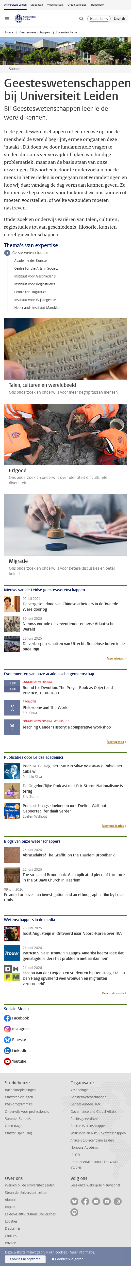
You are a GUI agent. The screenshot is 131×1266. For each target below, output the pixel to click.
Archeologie (79, 1090)
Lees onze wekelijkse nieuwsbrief (95, 1185)
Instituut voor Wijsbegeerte (35, 300)
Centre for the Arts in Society (36, 268)
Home (9, 32)
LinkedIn (15, 1051)
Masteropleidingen (19, 1097)
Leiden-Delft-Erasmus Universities (30, 1214)
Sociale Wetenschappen (88, 1126)
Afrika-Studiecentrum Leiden (92, 1140)
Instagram (17, 1029)
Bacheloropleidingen (20, 1090)
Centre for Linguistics (30, 292)
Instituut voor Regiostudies (34, 284)
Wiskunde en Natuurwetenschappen (98, 1133)
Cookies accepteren (25, 1259)
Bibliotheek (97, 5)
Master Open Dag (18, 1133)
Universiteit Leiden (15, 5)
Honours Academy (84, 1147)
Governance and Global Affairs (93, 1111)
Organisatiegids (76, 5)
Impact (10, 1207)
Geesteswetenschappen (30, 252)
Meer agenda (115, 742)
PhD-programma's (19, 1104)
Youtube (15, 1062)
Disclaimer (12, 1228)
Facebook (16, 1019)
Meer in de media (112, 993)
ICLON (75, 1155)
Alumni (10, 1199)
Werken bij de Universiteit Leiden (30, 1185)
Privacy (10, 1243)
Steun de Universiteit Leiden (26, 1192)
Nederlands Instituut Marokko (37, 307)
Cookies (10, 1236)
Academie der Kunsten (31, 260)
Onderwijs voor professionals (27, 1111)
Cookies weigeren (69, 1259)
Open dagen (14, 1126)
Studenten (37, 5)
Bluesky (15, 1040)
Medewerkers (55, 5)
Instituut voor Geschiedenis (35, 276)
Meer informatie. (82, 1252)
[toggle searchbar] (81, 19)
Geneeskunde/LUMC (85, 1104)
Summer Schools (18, 1118)
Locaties (11, 1221)
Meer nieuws (115, 659)
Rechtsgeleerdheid (84, 1118)
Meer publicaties (113, 826)
